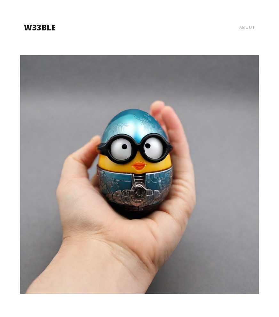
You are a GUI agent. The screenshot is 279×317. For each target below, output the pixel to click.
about (247, 27)
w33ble (40, 27)
